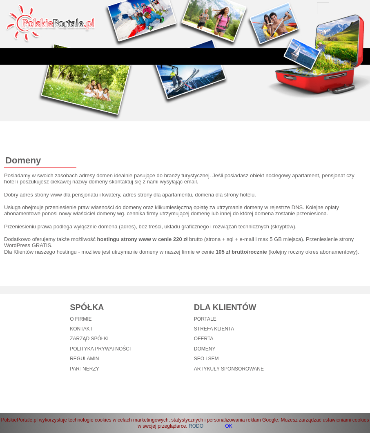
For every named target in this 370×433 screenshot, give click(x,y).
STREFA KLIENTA (214, 329)
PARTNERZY (84, 369)
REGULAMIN (84, 359)
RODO (196, 426)
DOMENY (205, 349)
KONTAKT (81, 329)
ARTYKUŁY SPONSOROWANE (229, 369)
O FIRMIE (80, 319)
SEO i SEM (206, 359)
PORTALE (205, 319)
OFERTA (204, 338)
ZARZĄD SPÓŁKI (89, 338)
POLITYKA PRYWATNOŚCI (100, 349)
